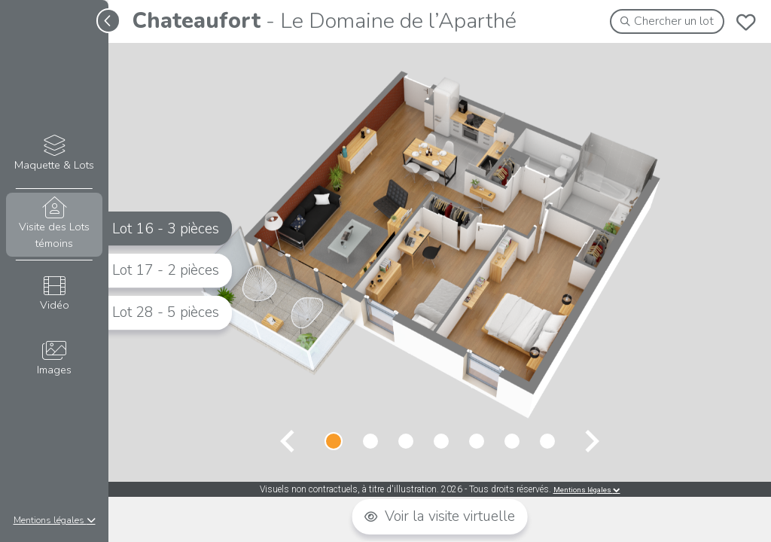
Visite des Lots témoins (54, 223)
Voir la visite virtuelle (439, 516)
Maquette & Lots (54, 154)
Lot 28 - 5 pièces (165, 312)
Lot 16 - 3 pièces (165, 228)
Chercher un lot (667, 21)
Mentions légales (55, 520)
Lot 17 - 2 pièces (165, 270)
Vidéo (54, 294)
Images (54, 358)
